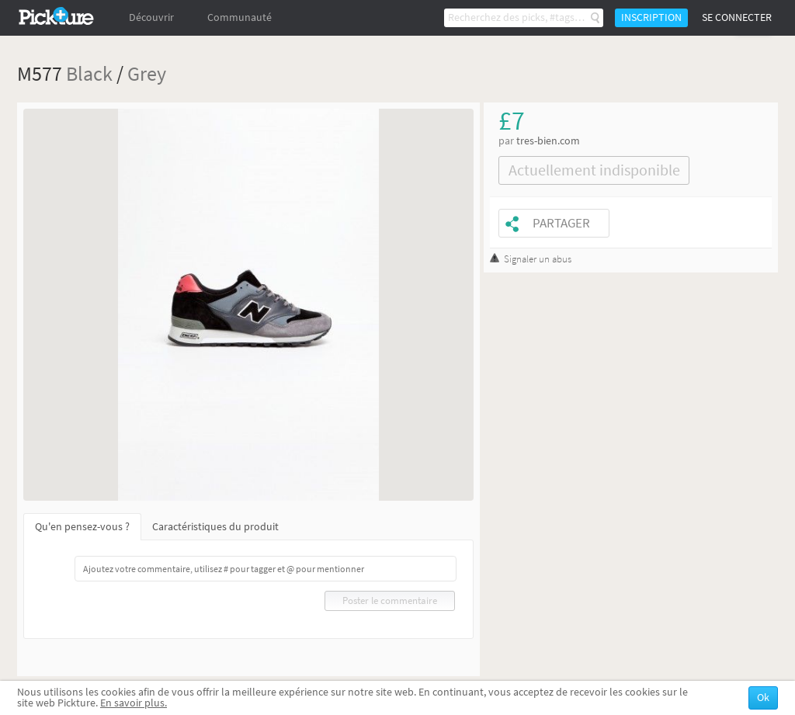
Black (89, 73)
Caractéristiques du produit (215, 526)
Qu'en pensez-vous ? (82, 526)
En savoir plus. (133, 703)
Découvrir (151, 17)
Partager (561, 223)
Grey (146, 73)
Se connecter (737, 17)
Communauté (239, 17)
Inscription (651, 17)
